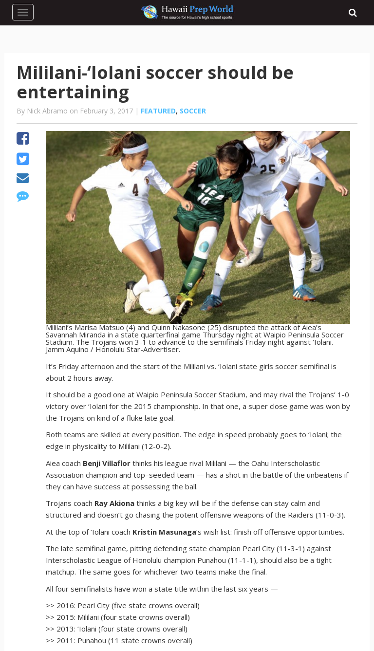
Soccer (193, 110)
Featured (158, 110)
